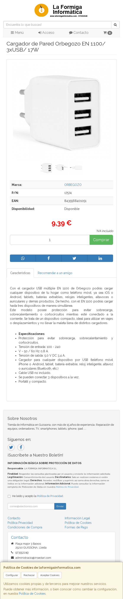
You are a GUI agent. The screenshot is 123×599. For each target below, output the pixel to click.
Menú (17, 33)
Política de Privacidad (67, 487)
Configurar (12, 575)
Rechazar (29, 575)
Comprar (101, 239)
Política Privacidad (20, 522)
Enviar (60, 506)
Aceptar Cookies (49, 575)
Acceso (46, 33)
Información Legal (77, 518)
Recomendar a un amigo (55, 273)
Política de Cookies (32, 593)
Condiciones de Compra (25, 527)
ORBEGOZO (73, 185)
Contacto (79, 33)
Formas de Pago (76, 527)
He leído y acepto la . (38, 496)
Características (20, 273)
